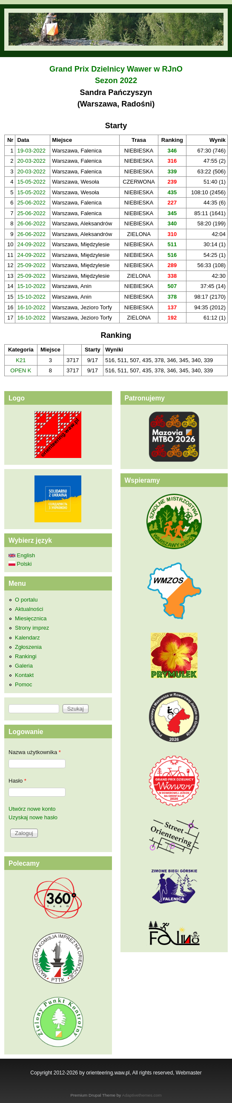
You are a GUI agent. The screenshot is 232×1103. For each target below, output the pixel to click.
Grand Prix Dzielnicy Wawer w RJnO (116, 69)
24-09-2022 (31, 244)
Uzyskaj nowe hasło (33, 817)
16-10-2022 (31, 307)
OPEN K (20, 370)
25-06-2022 (31, 202)
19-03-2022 (31, 150)
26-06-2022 (31, 223)
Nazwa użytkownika (35, 752)
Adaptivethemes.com (142, 1095)
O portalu (26, 599)
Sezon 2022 (116, 80)
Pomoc (23, 684)
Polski (20, 564)
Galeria (24, 665)
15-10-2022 (31, 286)
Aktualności (29, 609)
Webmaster (189, 1073)
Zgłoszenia (28, 647)
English (22, 555)
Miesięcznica (30, 618)
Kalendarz (27, 637)
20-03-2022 (31, 161)
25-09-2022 (31, 265)
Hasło (17, 781)
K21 (21, 360)
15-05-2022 (31, 182)
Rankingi (26, 656)
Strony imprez (32, 628)
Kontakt (24, 675)
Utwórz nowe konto (32, 809)
